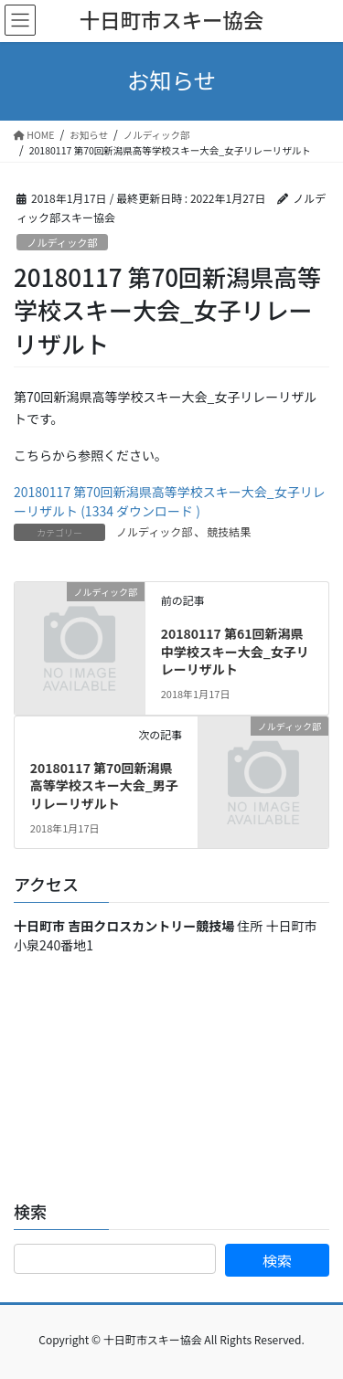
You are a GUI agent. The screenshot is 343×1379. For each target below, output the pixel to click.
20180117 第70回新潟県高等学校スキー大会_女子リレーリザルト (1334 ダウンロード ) (170, 501)
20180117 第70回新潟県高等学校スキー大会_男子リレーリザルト (104, 785)
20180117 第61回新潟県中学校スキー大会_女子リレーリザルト (235, 651)
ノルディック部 (62, 242)
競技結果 (229, 531)
